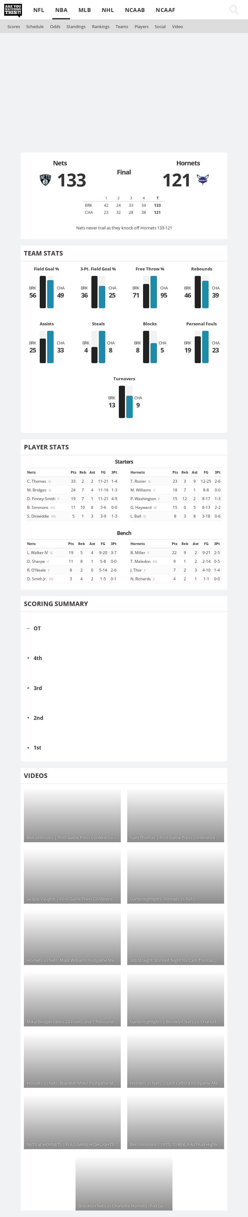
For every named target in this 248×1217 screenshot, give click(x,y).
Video (177, 26)
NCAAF (165, 10)
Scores (13, 26)
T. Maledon (144, 561)
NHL (108, 10)
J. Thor (138, 569)
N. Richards (143, 578)
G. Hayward (144, 507)
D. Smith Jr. (40, 578)
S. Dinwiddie (42, 516)
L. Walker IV (40, 552)
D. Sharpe (38, 561)
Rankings (100, 26)
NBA (61, 10)
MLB (84, 10)
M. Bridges (39, 489)
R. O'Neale (39, 569)
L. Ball (138, 516)
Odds (55, 26)
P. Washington (145, 498)
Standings (76, 26)
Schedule (35, 26)
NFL (38, 10)
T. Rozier (140, 481)
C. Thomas (39, 481)
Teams (122, 26)
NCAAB (135, 10)
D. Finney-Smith (43, 498)
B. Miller (140, 552)
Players (142, 26)
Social (160, 26)
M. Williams (143, 489)
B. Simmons (41, 507)
